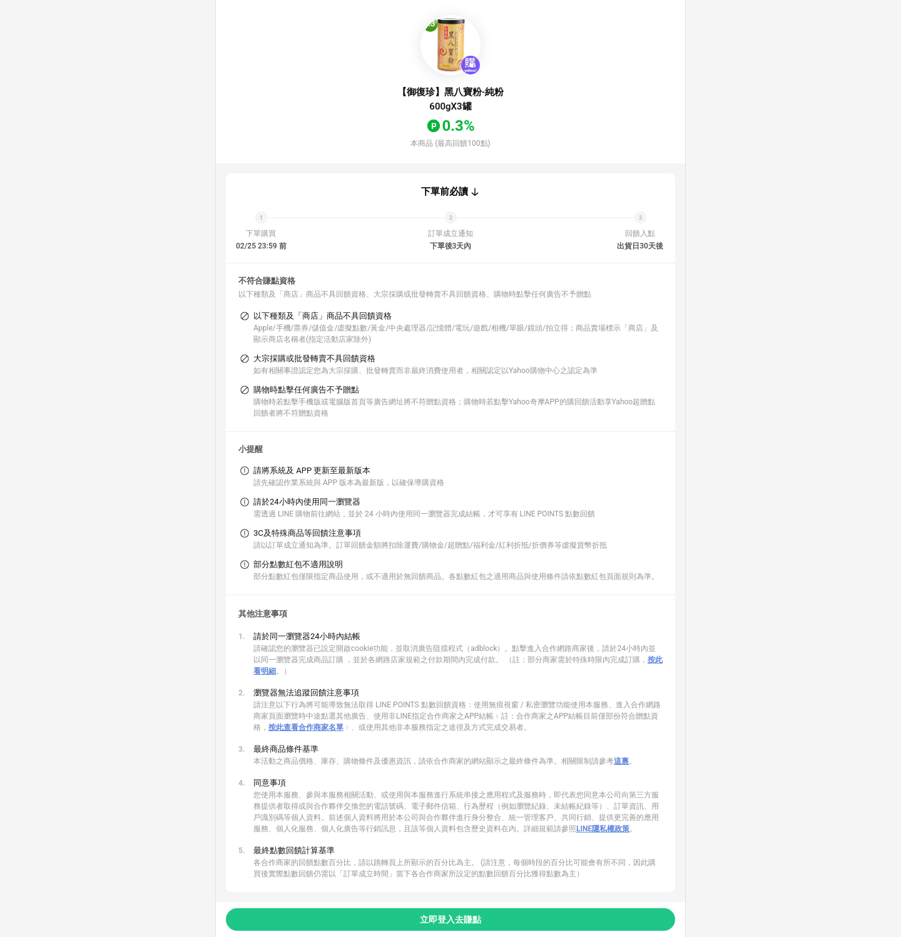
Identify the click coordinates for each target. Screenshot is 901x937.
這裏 (621, 761)
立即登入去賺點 (450, 919)
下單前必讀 (444, 191)
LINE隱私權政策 (602, 828)
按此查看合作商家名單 (306, 727)
